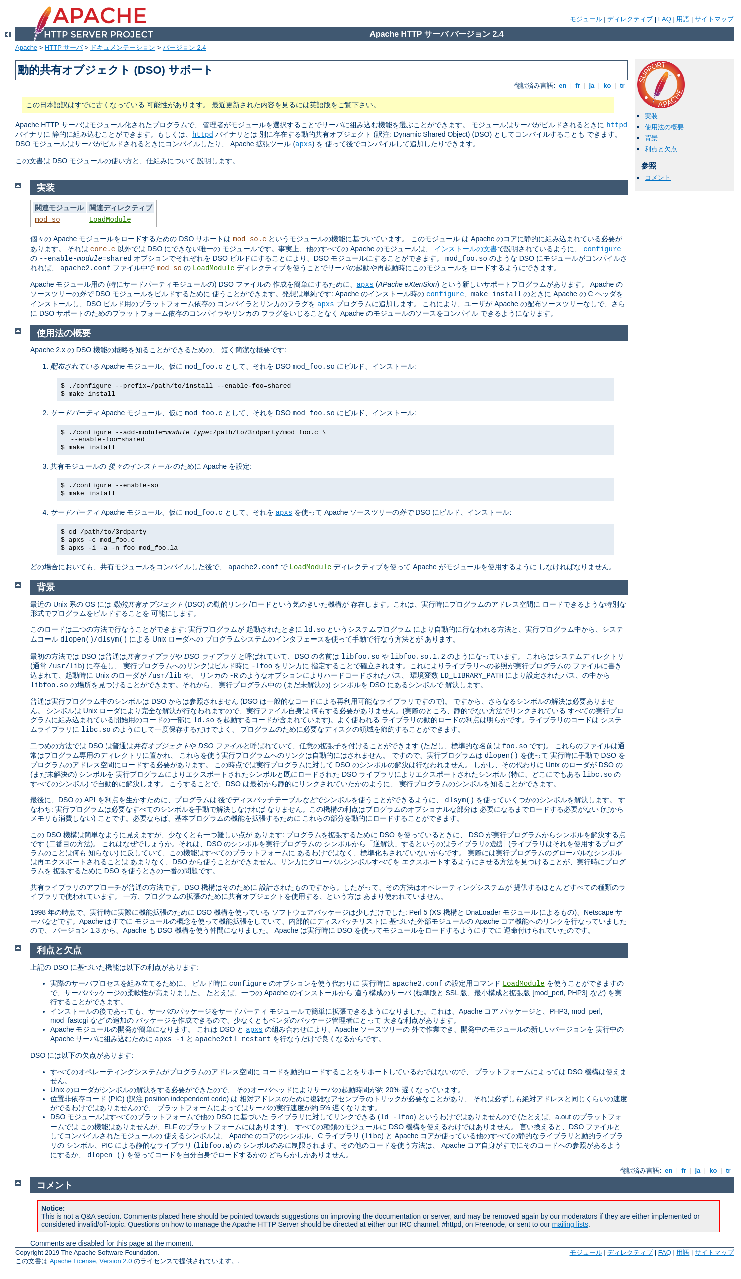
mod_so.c (249, 239)
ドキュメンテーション (122, 47)
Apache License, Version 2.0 (91, 1261)
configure (602, 249)
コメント (658, 177)
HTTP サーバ (64, 47)
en (562, 85)
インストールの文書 (465, 249)
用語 (682, 19)
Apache (26, 47)
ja (591, 85)
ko (607, 85)
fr (578, 85)
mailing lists (570, 1224)
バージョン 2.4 (184, 47)
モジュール (586, 19)
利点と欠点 (661, 149)
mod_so (47, 220)
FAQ (664, 19)
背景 (651, 138)
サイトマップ (714, 19)
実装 (651, 116)
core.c (102, 249)
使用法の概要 (664, 127)
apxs (303, 144)
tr (622, 85)
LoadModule (110, 220)
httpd (616, 125)
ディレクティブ (630, 19)
